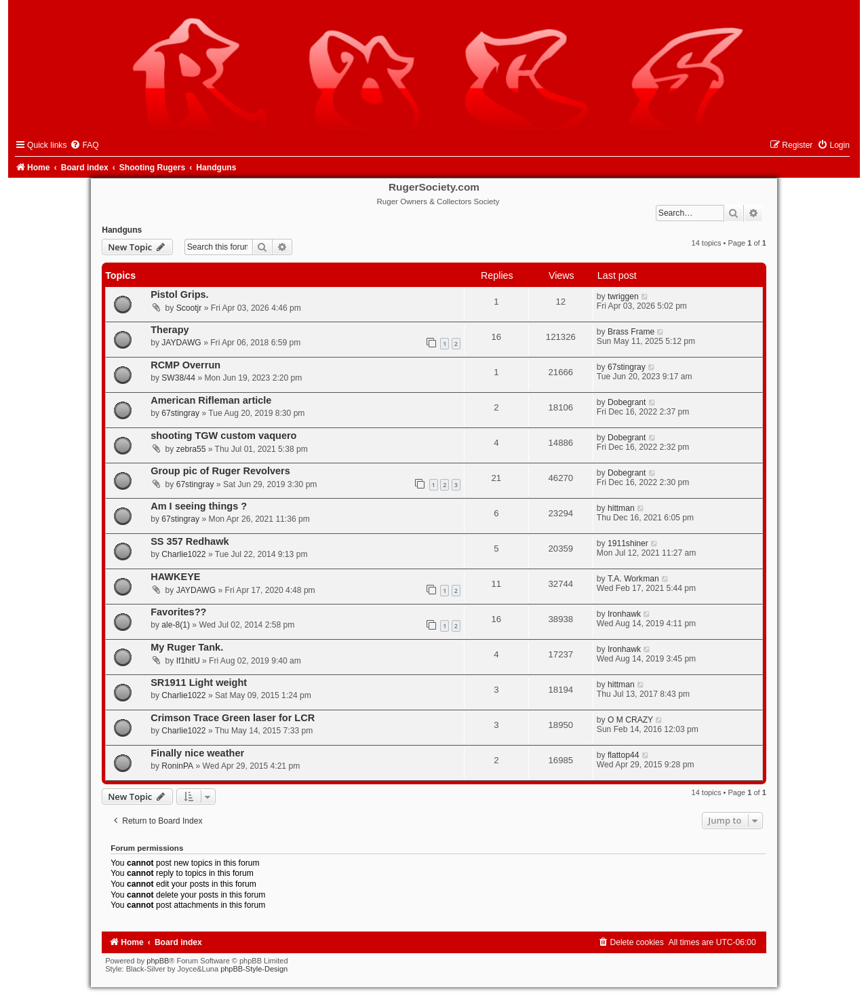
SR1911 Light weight (199, 682)
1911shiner (628, 543)
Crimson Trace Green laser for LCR (233, 717)
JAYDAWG (181, 342)
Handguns (122, 230)
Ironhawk (624, 614)
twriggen (623, 296)
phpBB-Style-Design (254, 969)
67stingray (627, 367)
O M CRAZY (630, 720)
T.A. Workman (633, 578)
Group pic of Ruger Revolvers (220, 470)
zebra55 (191, 449)
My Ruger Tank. (187, 647)
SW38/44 (178, 378)
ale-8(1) (175, 625)
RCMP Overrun (185, 365)
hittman (621, 508)
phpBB (157, 961)
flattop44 (623, 755)
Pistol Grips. (180, 294)
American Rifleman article (211, 400)
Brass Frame (631, 332)
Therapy (170, 329)
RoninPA (177, 766)
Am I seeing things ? (199, 506)
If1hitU (188, 661)
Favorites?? (178, 612)
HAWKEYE (175, 576)
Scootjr (189, 308)
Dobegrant (627, 402)
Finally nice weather (197, 753)
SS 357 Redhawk (190, 541)
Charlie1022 (183, 554)
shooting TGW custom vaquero (223, 435)
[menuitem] (84, 145)
